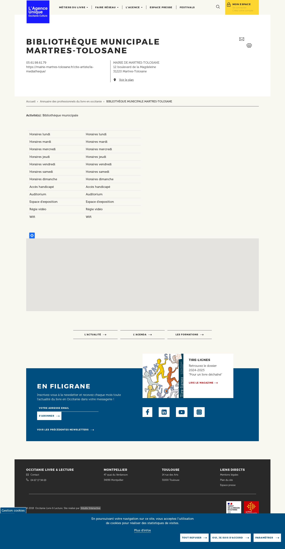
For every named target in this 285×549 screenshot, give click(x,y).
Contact (35, 474)
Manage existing (76, 415)
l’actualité (93, 334)
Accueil (30, 101)
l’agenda (139, 334)
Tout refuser (192, 537)
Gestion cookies (13, 510)
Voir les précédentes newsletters (63, 429)
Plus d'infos (142, 530)
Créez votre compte (242, 10)
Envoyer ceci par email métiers (249, 39)
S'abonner (46, 415)
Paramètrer (264, 537)
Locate (32, 235)
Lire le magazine (201, 382)
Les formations (187, 334)
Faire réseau (107, 7)
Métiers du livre (73, 7)
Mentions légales (229, 474)
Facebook (147, 412)
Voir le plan (126, 79)
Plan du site (226, 480)
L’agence (134, 7)
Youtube (181, 412)
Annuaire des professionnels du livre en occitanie (71, 101)
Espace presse (161, 7)
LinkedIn (164, 412)
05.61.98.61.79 (36, 62)
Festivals (187, 7)
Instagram (199, 412)
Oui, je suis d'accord (228, 537)
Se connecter (239, 7)
